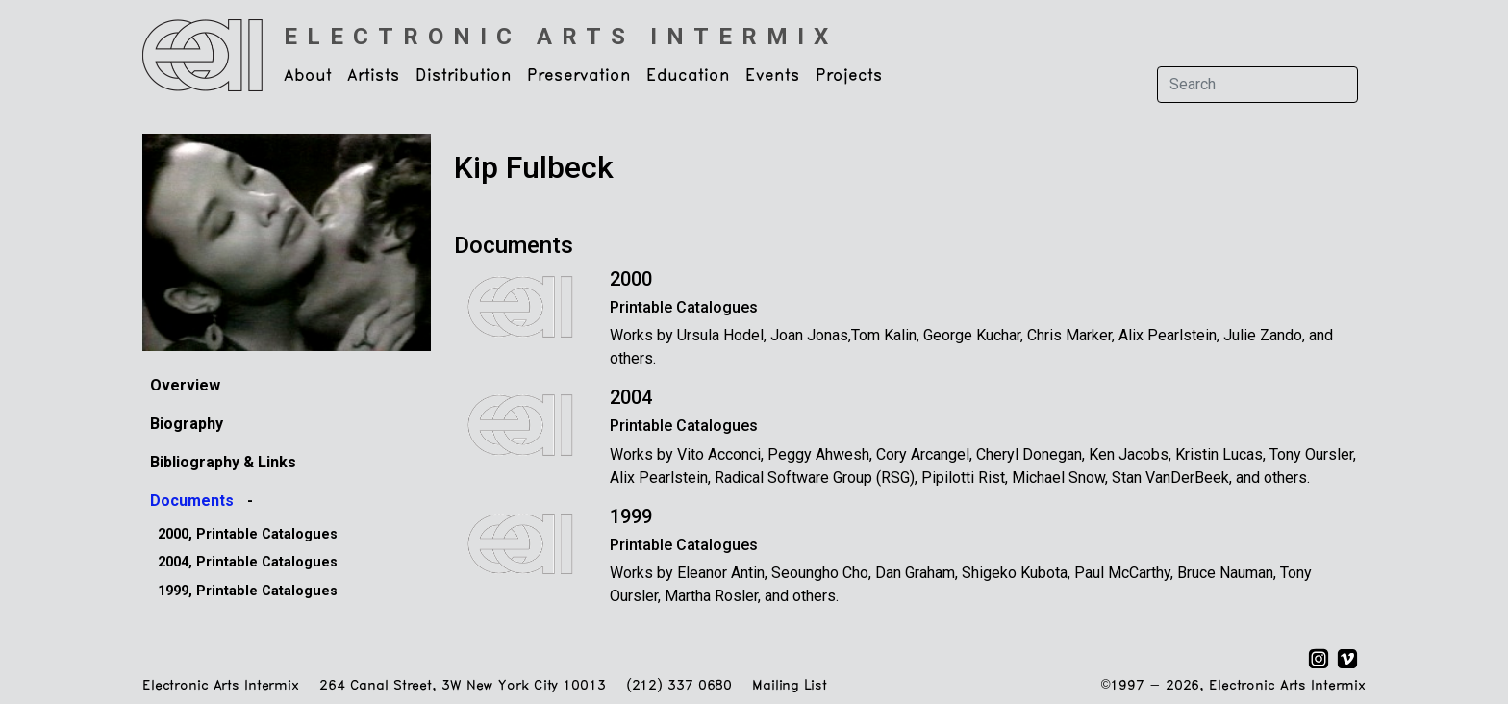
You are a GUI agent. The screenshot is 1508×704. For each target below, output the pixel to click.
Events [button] (772, 76)
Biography (186, 424)
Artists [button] (373, 76)
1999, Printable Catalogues (248, 591)
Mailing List (789, 686)
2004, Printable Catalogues (248, 562)
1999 (631, 516)
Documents (194, 500)
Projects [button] (849, 76)
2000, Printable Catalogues (248, 534)
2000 (631, 278)
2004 (631, 397)
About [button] (308, 76)
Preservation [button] (579, 76)
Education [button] (688, 76)
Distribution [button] (463, 76)
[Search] (1257, 84)
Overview (185, 385)
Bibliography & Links (223, 462)
